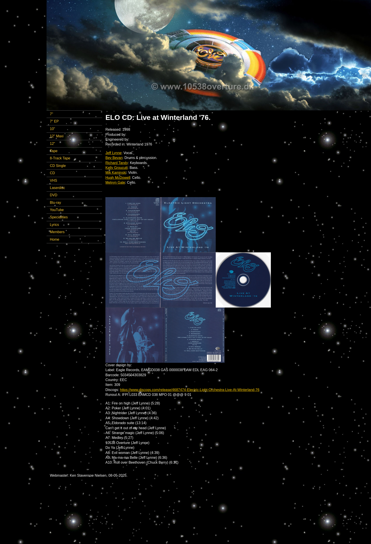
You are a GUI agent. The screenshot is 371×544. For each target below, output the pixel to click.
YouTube (57, 210)
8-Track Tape (60, 158)
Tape (54, 151)
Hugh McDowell (117, 177)
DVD (53, 195)
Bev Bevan (113, 158)
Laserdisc (57, 188)
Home (54, 239)
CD (52, 173)
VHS (53, 180)
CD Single (58, 166)
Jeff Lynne (113, 153)
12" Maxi (57, 136)
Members (57, 232)
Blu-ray (55, 202)
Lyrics (54, 225)
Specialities (59, 217)
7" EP (54, 121)
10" (52, 129)
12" (52, 143)
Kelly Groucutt (116, 168)
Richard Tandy (116, 163)
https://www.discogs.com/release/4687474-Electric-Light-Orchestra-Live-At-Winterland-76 (189, 390)
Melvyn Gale (115, 182)
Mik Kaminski (115, 172)
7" (51, 114)
